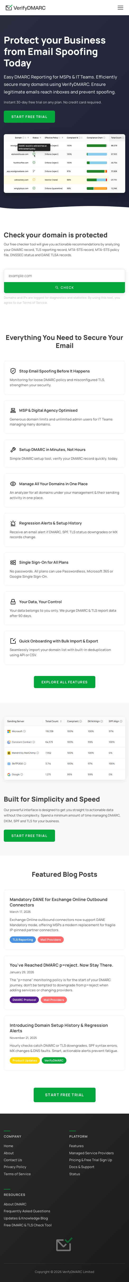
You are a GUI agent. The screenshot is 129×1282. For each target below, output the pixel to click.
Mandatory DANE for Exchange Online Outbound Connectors (58, 902)
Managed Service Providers (91, 1153)
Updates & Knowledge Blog (26, 1218)
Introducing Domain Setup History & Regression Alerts (59, 1027)
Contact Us (13, 1160)
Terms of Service (17, 1174)
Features (76, 1146)
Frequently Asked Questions (27, 1211)
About (9, 1153)
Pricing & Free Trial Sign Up (90, 1160)
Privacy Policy (15, 1167)
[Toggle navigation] (120, 7)
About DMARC (15, 1204)
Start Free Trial (29, 116)
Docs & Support (81, 1167)
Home (8, 1146)
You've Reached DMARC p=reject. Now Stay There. (61, 965)
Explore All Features (64, 682)
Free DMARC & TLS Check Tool (28, 1225)
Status (74, 1174)
